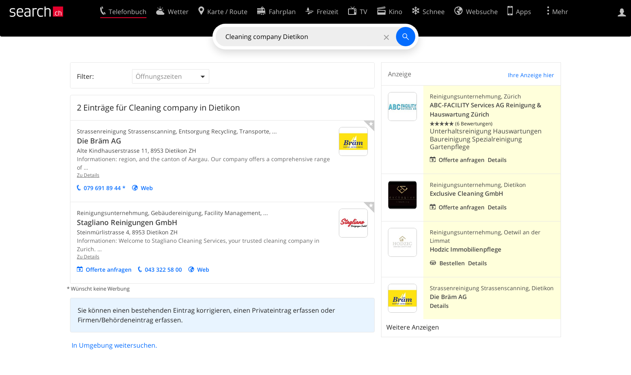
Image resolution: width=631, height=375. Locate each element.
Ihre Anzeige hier (531, 75)
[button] (170, 76)
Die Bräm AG (99, 140)
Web (147, 188)
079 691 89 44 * (105, 188)
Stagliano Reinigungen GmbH (127, 222)
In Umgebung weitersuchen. (114, 345)
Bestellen (452, 263)
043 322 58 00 (163, 269)
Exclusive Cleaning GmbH (466, 193)
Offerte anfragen (109, 269)
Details (497, 160)
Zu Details (88, 175)
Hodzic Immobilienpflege (465, 249)
